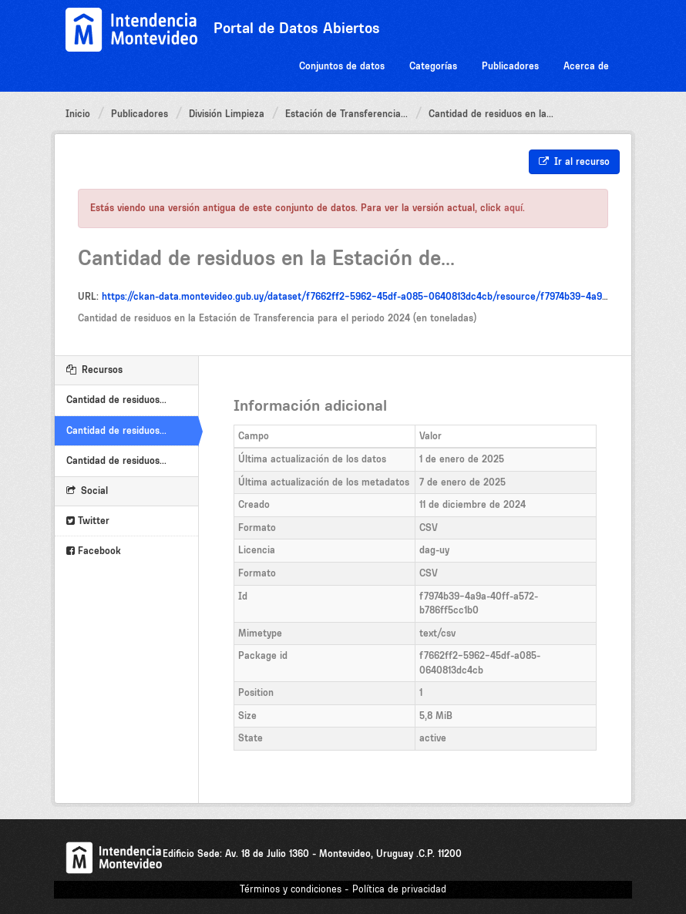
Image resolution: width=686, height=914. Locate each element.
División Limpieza (226, 113)
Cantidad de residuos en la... (491, 113)
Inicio (78, 113)
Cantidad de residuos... (116, 399)
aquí (513, 207)
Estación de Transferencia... (346, 113)
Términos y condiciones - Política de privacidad (343, 889)
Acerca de (586, 66)
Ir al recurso (574, 161)
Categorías (433, 66)
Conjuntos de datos (342, 66)
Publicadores (510, 66)
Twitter (87, 520)
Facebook (93, 550)
